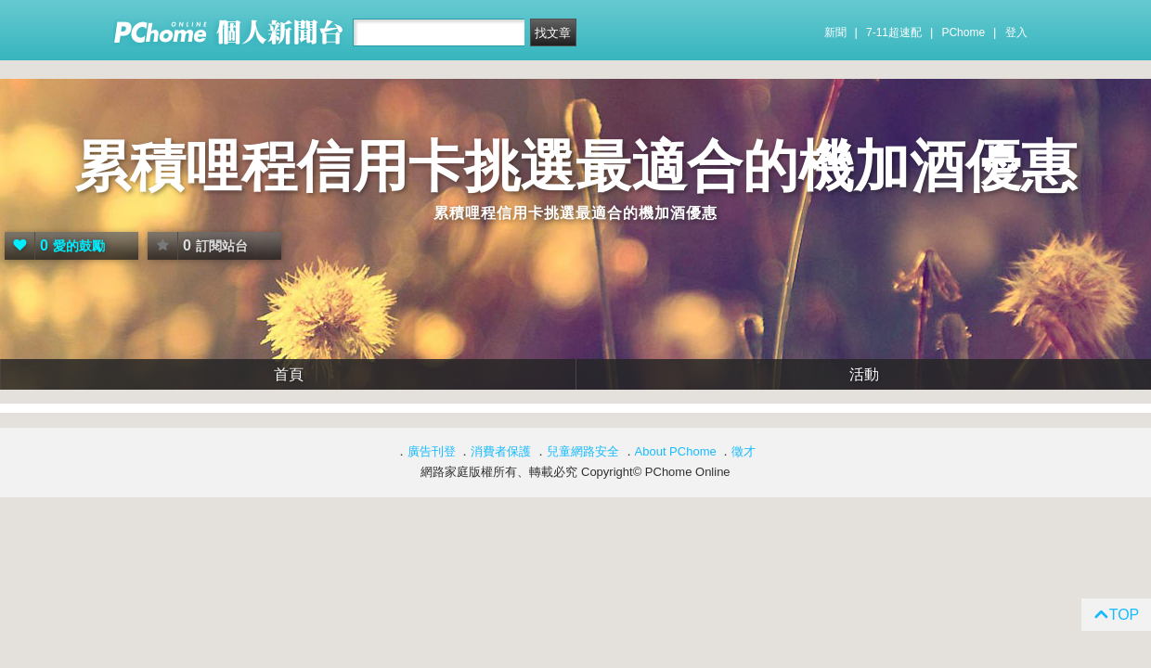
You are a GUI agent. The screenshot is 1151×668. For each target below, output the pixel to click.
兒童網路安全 (583, 451)
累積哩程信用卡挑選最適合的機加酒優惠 (575, 166)
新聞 (835, 32)
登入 (1016, 32)
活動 (864, 374)
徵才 (743, 451)
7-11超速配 (894, 32)
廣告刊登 (431, 451)
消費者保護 (501, 451)
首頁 (289, 374)
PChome (963, 32)
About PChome (676, 451)
